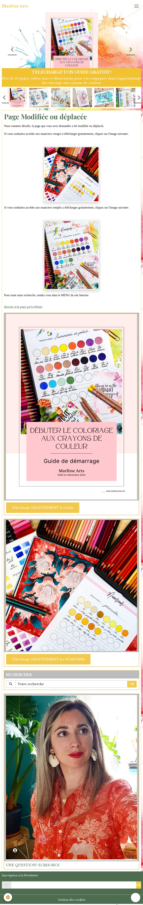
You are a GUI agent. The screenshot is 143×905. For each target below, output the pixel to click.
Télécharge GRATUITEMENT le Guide (43, 508)
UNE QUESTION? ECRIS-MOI (32, 865)
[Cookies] (8, 897)
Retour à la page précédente (23, 306)
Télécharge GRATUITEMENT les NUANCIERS (48, 659)
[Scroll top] (135, 897)
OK (131, 684)
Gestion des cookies (71, 899)
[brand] (15, 6)
